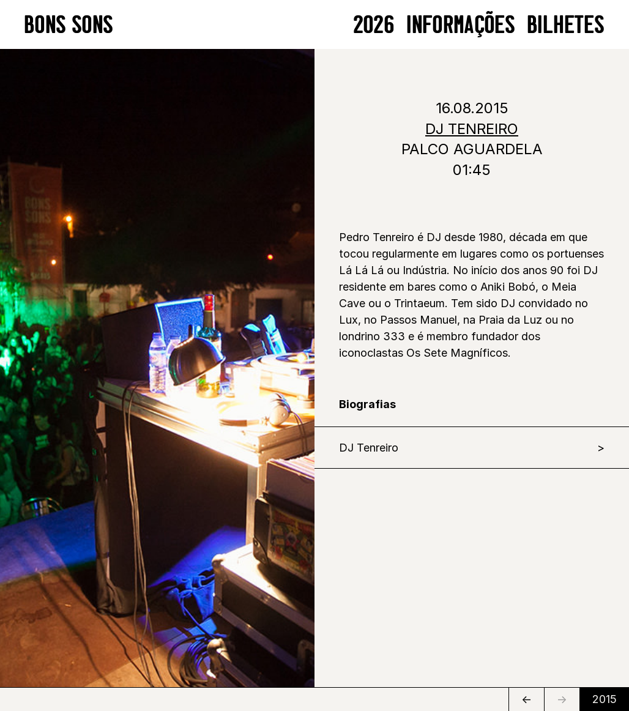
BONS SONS (68, 24)
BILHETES (566, 24)
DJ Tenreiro (368, 447)
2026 (374, 24)
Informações (461, 24)
